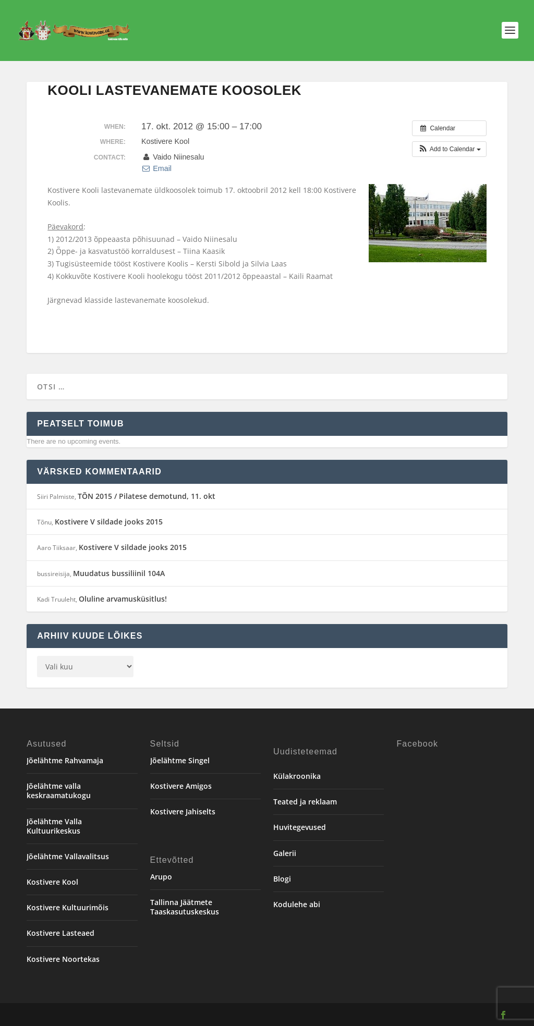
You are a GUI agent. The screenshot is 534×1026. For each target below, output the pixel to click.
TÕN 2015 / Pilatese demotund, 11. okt (146, 496)
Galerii (284, 853)
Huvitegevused (299, 827)
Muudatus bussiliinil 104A (119, 573)
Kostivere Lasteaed (60, 933)
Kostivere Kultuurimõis (67, 907)
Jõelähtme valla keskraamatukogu (59, 790)
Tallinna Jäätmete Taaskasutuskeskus (184, 907)
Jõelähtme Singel (180, 760)
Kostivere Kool (52, 882)
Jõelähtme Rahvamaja (65, 760)
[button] (449, 149)
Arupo (161, 877)
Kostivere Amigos (181, 786)
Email (156, 168)
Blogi (282, 879)
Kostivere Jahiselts (182, 811)
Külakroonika (297, 776)
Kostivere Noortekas (63, 959)
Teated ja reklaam (305, 802)
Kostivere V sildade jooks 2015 (109, 522)
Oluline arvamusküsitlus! (123, 599)
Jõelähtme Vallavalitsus (68, 856)
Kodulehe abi (296, 904)
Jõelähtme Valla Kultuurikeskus (54, 826)
